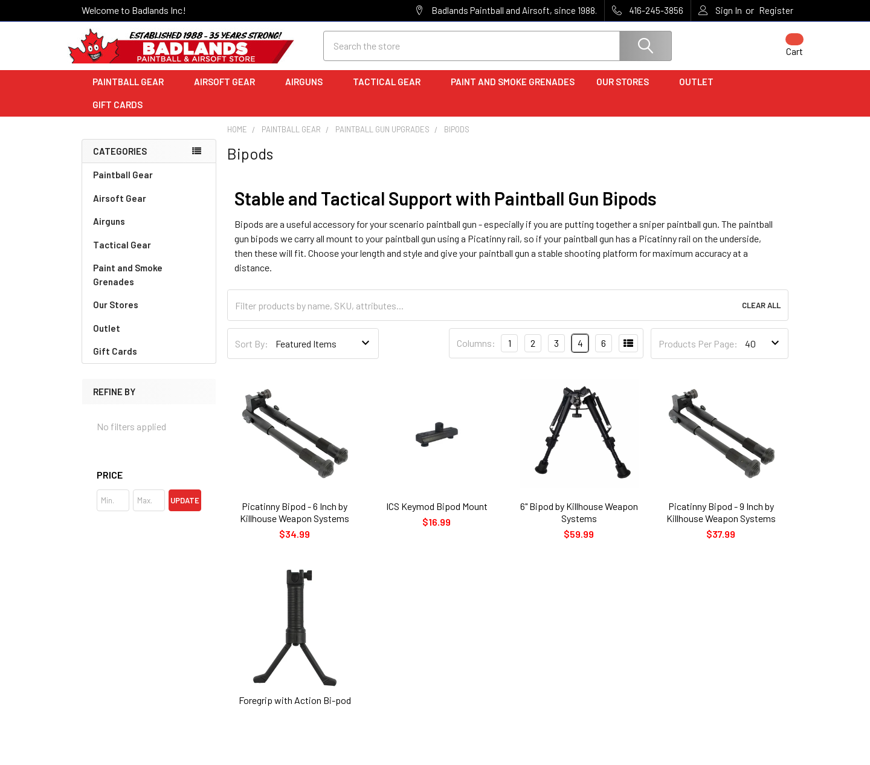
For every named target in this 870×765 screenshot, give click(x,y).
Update (184, 511)
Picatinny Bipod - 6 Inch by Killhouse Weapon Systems (294, 523)
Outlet (700, 92)
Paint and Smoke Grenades (513, 92)
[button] (149, 486)
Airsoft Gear (228, 92)
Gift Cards (117, 115)
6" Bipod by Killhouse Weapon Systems (579, 523)
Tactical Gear (391, 92)
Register (776, 10)
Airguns (308, 92)
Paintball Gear (132, 92)
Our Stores (626, 92)
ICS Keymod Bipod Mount (437, 517)
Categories (120, 162)
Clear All (761, 316)
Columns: (476, 354)
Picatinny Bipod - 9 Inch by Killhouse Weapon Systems (721, 523)
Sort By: (251, 354)
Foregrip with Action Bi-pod (295, 711)
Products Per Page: (698, 354)
